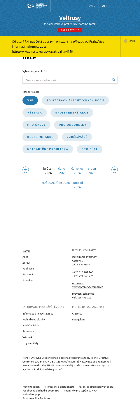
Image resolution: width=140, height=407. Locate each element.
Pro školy (36, 125)
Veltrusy (70, 18)
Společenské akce (71, 113)
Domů (26, 251)
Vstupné (27, 337)
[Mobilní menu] (109, 6)
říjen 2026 (63, 183)
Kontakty (27, 280)
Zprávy (26, 263)
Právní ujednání (31, 387)
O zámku (77, 313)
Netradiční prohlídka (47, 149)
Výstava (34, 113)
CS (92, 6)
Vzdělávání (77, 137)
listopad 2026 (77, 185)
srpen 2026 (92, 171)
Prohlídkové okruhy (33, 319)
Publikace (28, 268)
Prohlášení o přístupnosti (60, 387)
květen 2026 (48, 171)
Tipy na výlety (30, 343)
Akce (25, 257)
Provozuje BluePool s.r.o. (36, 398)
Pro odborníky (73, 125)
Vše (30, 100)
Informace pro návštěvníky (37, 313)
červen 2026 (62, 171)
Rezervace (28, 331)
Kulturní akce (40, 137)
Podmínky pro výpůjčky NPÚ (80, 390)
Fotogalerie (78, 319)
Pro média (28, 274)
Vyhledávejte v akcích (34, 71)
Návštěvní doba (31, 325)
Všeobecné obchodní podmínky (41, 390)
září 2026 (48, 183)
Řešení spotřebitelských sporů (96, 387)
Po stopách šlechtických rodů (75, 100)
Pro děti (90, 149)
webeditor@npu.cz (33, 394)
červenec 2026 (77, 171)
